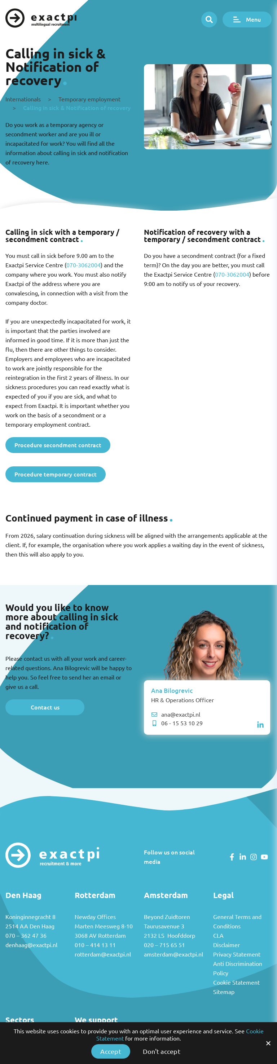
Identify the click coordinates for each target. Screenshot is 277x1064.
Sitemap (223, 992)
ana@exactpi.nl (175, 714)
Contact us (45, 707)
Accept (110, 1051)
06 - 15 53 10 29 (177, 723)
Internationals (23, 99)
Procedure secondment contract (57, 444)
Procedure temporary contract (55, 474)
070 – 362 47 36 (26, 935)
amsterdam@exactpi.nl (173, 954)
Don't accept (161, 1051)
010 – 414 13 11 (95, 945)
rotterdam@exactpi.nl (103, 954)
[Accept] (268, 1043)
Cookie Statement (236, 982)
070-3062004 (83, 265)
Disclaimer (226, 945)
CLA (218, 935)
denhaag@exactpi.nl (31, 945)
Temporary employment (89, 99)
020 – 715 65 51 (164, 945)
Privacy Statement (236, 954)
